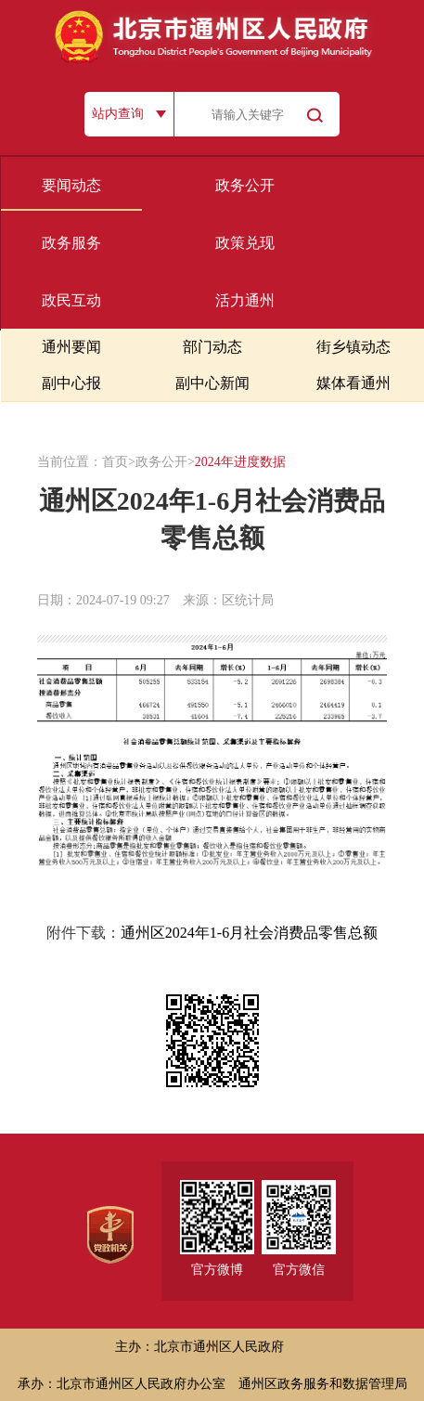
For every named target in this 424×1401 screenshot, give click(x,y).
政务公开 (245, 185)
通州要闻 (71, 347)
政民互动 (71, 300)
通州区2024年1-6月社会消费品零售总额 (249, 932)
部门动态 (212, 347)
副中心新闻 (212, 383)
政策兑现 (245, 243)
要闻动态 (71, 185)
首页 (115, 462)
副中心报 (71, 383)
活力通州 (245, 300)
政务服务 (71, 243)
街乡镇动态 (353, 347)
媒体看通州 (353, 383)
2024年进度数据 (240, 462)
